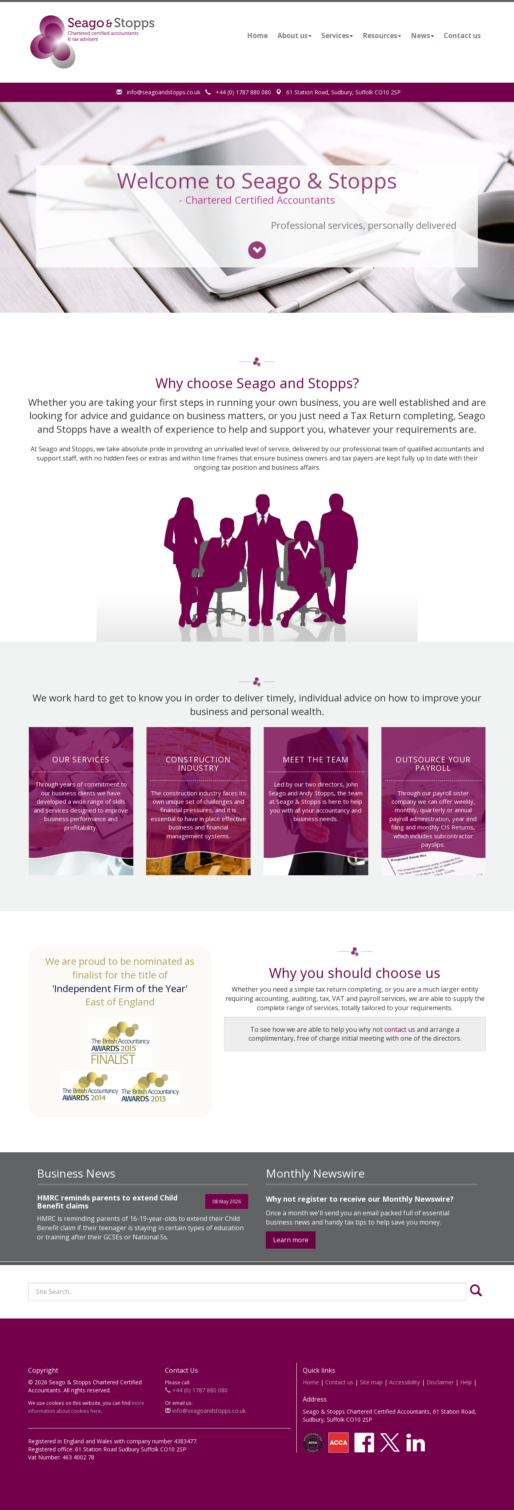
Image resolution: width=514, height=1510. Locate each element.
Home (257, 35)
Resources (382, 35)
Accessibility (404, 1382)
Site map (371, 1382)
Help (466, 1382)
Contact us (462, 35)
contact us (399, 1029)
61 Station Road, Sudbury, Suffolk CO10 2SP (338, 92)
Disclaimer (440, 1382)
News (422, 35)
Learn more (290, 1239)
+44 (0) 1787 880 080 (238, 92)
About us (294, 35)
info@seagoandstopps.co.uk (158, 92)
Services (337, 35)
